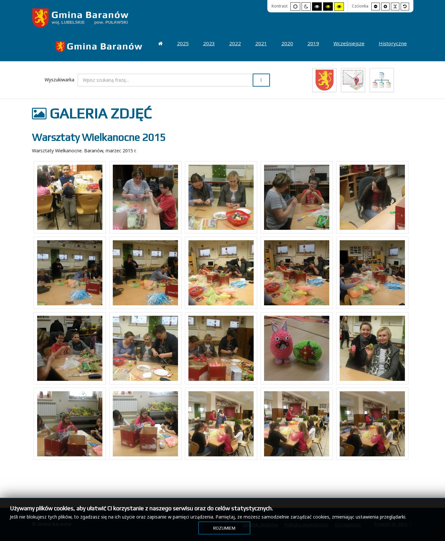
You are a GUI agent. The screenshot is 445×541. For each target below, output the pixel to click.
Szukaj (261, 80)
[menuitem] (99, 46)
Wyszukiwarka (59, 79)
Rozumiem (224, 528)
